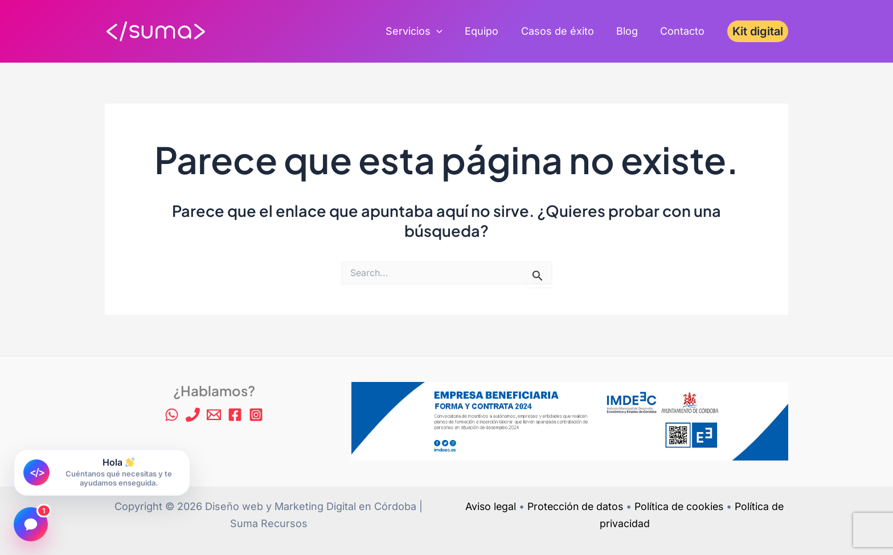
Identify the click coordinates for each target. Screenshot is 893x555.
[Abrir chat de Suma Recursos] (102, 472)
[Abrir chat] (31, 524)
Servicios (422, 31)
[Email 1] (214, 415)
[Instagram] (256, 415)
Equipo (488, 31)
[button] (757, 31)
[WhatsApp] (172, 415)
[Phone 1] (193, 415)
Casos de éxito (562, 31)
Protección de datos (574, 506)
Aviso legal (488, 506)
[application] (445, 31)
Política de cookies (680, 506)
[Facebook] (235, 415)
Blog (630, 31)
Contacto (683, 31)
